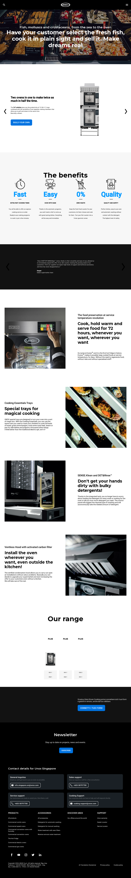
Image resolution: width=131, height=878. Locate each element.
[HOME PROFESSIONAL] (65, 5)
